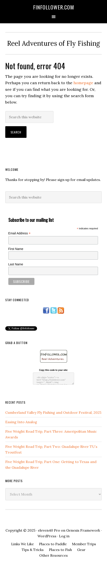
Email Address (19, 233)
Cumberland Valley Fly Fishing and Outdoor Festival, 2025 (53, 412)
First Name (15, 249)
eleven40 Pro (49, 530)
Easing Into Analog (21, 422)
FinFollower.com (53, 7)
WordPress (46, 536)
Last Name (15, 264)
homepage (83, 82)
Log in (64, 536)
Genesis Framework (83, 530)
